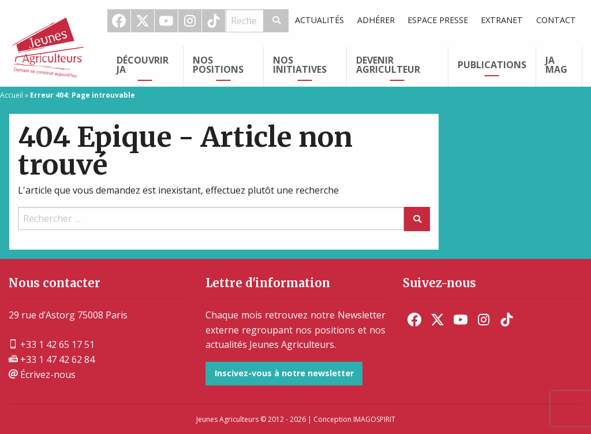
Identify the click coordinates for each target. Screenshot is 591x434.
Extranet (502, 19)
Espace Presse (437, 19)
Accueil (11, 95)
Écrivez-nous (42, 374)
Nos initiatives (300, 65)
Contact (556, 19)
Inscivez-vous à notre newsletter (284, 373)
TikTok (213, 20)
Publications (492, 64)
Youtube (166, 20)
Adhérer (376, 19)
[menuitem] (119, 20)
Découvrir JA (143, 65)
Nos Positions (218, 65)
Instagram (189, 20)
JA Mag (556, 65)
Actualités (319, 19)
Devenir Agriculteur (388, 65)
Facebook (118, 20)
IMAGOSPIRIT (374, 419)
